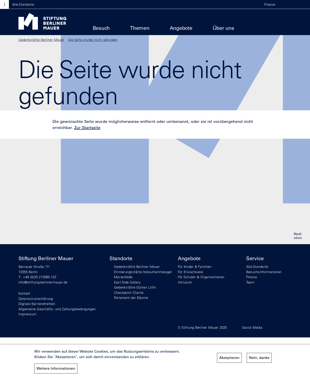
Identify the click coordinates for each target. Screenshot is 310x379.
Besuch (101, 28)
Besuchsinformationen (263, 272)
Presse (269, 4)
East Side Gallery (127, 282)
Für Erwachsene (190, 272)
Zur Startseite (87, 127)
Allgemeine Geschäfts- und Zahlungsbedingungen (57, 309)
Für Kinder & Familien (194, 266)
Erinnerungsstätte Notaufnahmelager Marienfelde (143, 274)
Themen (139, 28)
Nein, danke (259, 357)
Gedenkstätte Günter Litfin (135, 287)
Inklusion (185, 282)
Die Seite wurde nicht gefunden (92, 40)
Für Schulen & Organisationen (201, 277)
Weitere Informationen (55, 368)
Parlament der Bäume (131, 297)
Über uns (223, 28)
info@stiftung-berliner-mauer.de (43, 282)
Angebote (181, 28)
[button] (283, 4)
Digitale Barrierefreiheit (36, 304)
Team (250, 282)
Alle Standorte (257, 266)
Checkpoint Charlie (129, 292)
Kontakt (24, 293)
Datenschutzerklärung (35, 298)
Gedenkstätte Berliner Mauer (41, 40)
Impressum (27, 314)
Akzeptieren (229, 357)
